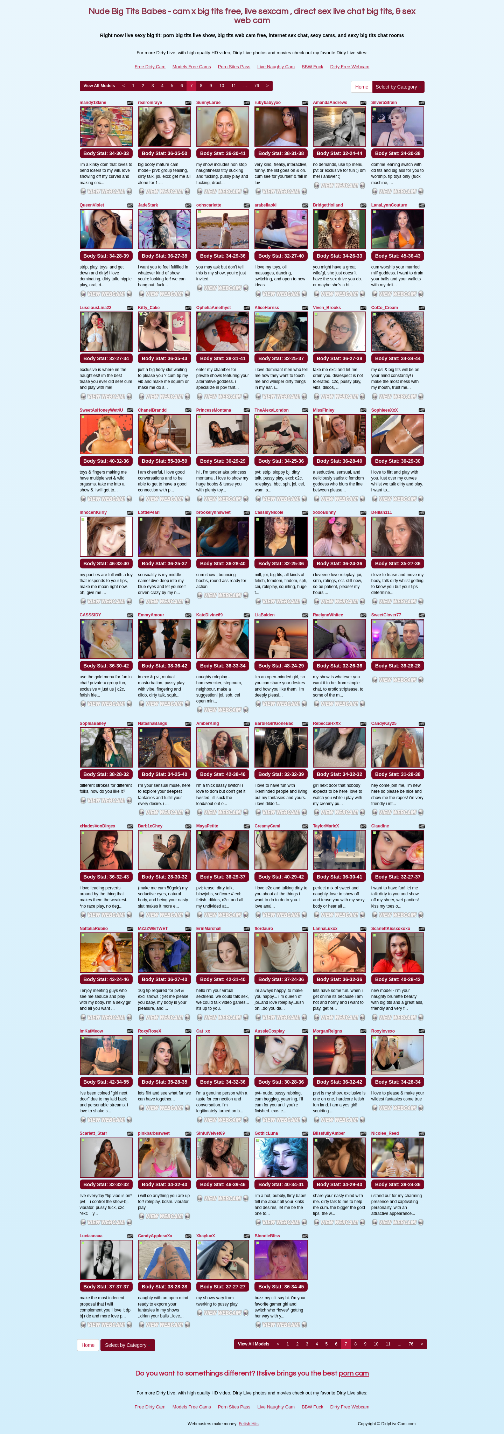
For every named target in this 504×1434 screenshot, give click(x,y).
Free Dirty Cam (150, 66)
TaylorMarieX (326, 826)
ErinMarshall (209, 928)
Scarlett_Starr (93, 1133)
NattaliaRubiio (94, 928)
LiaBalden (264, 615)
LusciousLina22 (96, 307)
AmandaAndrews (330, 102)
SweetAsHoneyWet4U (101, 410)
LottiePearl (149, 512)
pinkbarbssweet (154, 1133)
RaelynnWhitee (328, 615)
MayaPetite (207, 826)
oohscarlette (208, 205)
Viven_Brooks (327, 307)
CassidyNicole (268, 512)
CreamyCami (267, 826)
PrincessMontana (213, 410)
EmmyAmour (151, 615)
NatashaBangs (152, 723)
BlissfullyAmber (329, 1133)
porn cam (354, 1373)
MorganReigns (327, 1031)
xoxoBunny (324, 512)
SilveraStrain (384, 102)
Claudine (380, 826)
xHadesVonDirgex (97, 826)
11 (233, 85)
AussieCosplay (269, 1031)
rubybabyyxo (267, 102)
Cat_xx (203, 1031)
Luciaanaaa (91, 1235)
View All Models (99, 85)
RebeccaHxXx (327, 723)
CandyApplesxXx (155, 1235)
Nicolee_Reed (385, 1133)
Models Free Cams (192, 66)
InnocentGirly (93, 512)
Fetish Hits (249, 1423)
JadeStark (148, 205)
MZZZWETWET (153, 928)
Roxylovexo (383, 1031)
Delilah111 (381, 512)
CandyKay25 (384, 723)
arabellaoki (265, 205)
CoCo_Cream (384, 307)
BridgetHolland (328, 205)
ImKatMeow (91, 1031)
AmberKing (207, 723)
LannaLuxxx (325, 928)
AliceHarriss (266, 307)
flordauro (263, 928)
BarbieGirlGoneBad (273, 723)
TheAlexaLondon (271, 410)
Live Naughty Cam (276, 66)
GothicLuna (266, 1133)
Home (361, 87)
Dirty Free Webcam (350, 66)
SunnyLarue (208, 102)
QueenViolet (92, 205)
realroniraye (150, 102)
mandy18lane (93, 102)
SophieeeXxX (384, 410)
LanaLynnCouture (389, 205)
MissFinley (323, 410)
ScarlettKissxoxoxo (390, 928)
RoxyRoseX (149, 1031)
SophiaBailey (93, 723)
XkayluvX (205, 1235)
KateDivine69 (209, 615)
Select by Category (398, 87)
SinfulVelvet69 (210, 1133)
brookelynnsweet (213, 512)
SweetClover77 (386, 615)
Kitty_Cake (149, 307)
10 (221, 85)
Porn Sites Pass (234, 66)
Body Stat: (106, 153)
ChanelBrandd (152, 410)
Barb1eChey (150, 826)
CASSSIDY (90, 615)
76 (256, 85)
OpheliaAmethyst (213, 307)
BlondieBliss (267, 1235)
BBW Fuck (312, 66)
